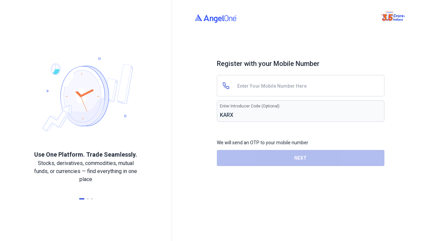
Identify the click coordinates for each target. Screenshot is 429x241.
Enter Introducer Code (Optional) (250, 106)
